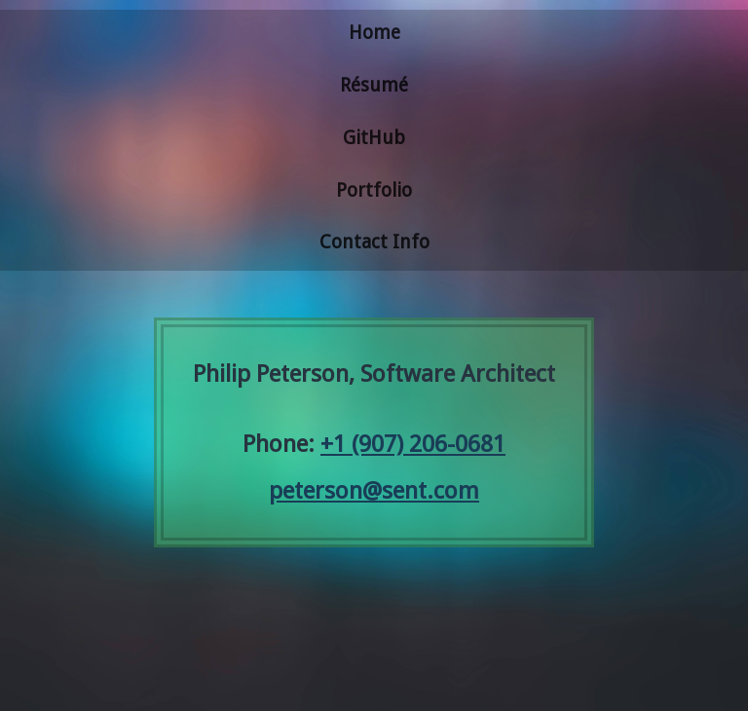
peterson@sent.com (374, 491)
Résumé (374, 85)
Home (374, 32)
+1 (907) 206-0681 (412, 444)
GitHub (374, 138)
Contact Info (374, 242)
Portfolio (374, 190)
